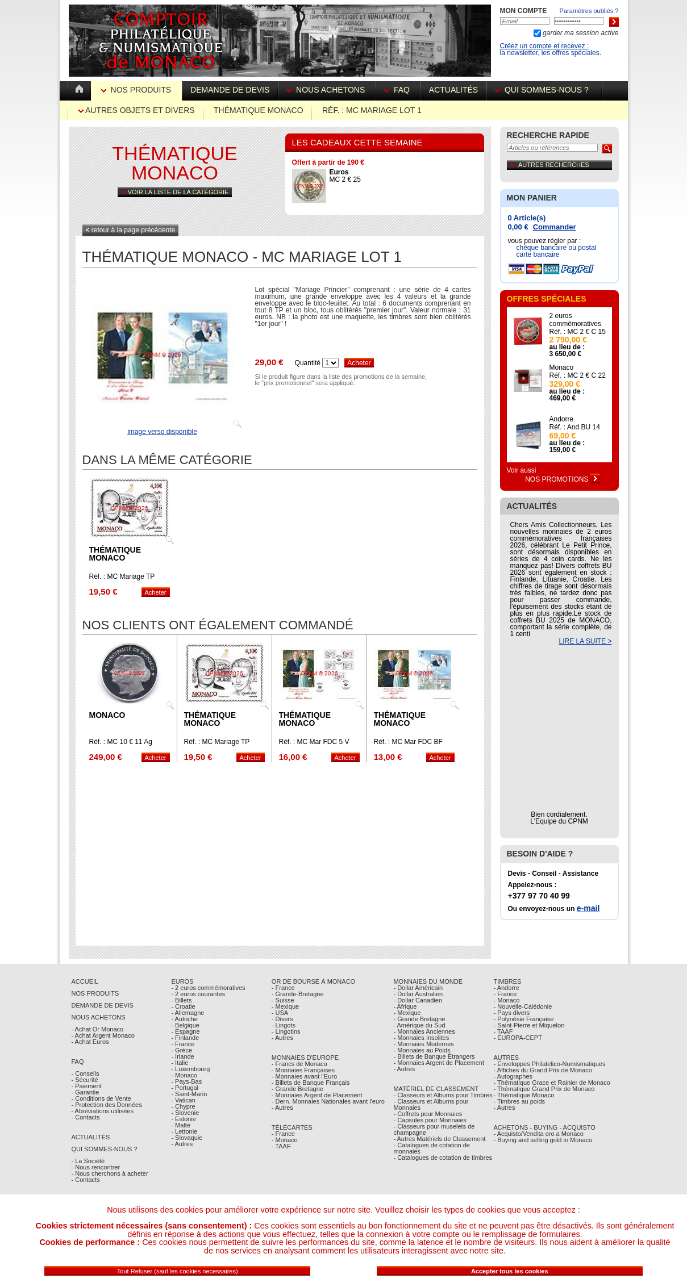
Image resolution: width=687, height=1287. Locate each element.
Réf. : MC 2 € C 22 (577, 375)
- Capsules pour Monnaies (429, 1120)
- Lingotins (286, 1031)
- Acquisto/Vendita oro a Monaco (539, 1133)
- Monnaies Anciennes (424, 1031)
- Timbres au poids (519, 1101)
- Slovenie (185, 1112)
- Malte (180, 1125)
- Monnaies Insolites (421, 1037)
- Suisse (283, 1000)
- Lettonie (184, 1131)
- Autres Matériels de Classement (439, 1138)
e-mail (588, 908)
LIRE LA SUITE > (585, 641)
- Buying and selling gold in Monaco (543, 1139)
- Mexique (285, 1006)
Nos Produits (137, 89)
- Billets (181, 1000)
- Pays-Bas (186, 1081)
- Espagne (185, 1031)
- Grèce (181, 1050)
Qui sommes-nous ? (544, 89)
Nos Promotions (562, 479)
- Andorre (506, 987)
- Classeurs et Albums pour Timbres (442, 1095)
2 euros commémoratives (575, 320)
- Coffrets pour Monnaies (427, 1113)
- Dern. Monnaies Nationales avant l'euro (328, 1101)
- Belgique (185, 1025)
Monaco (107, 715)
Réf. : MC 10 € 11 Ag (120, 742)
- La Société (88, 1161)
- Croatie (183, 1006)
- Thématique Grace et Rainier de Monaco (552, 1082)
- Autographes (513, 1076)
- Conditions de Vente (101, 1098)
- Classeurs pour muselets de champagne (433, 1129)
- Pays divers (512, 1012)
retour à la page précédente (131, 230)
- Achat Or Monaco (98, 1029)
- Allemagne (187, 1012)
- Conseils (85, 1073)
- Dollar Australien (418, 994)
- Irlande (182, 1056)
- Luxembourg (190, 1068)
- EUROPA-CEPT (518, 1037)
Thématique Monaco (258, 110)
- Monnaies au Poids (421, 1050)
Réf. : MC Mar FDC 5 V (314, 742)
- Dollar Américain (418, 987)
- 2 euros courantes (198, 994)
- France (182, 1044)
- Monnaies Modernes (423, 1044)
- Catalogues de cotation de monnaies (431, 1148)
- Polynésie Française (524, 1019)
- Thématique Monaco (524, 1095)
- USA (280, 1012)
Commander (554, 227)
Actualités (453, 89)
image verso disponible (162, 432)
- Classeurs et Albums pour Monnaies (430, 1104)
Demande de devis (229, 89)
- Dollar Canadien (417, 1000)
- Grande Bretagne (297, 1088)
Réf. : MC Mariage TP (122, 576)
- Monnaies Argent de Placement (317, 1095)
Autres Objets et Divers (136, 110)
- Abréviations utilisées (103, 1111)
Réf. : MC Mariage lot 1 (372, 110)
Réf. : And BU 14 (574, 427)
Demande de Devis (103, 1005)
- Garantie (85, 1092)
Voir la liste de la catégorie (175, 192)
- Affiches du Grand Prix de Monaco (543, 1070)
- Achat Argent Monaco (103, 1035)
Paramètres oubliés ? (589, 10)
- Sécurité (85, 1079)
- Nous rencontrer (96, 1167)
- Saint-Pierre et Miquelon (529, 1025)
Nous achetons (326, 89)
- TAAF (281, 1146)
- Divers (282, 1019)
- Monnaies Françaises (303, 1070)
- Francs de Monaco (299, 1063)
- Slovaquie (186, 1137)
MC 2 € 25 (345, 175)
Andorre (561, 419)
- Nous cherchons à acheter (110, 1173)
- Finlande (185, 1037)
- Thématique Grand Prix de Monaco (544, 1088)
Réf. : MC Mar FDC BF (408, 742)
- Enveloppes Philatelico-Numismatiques (550, 1063)
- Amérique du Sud (419, 1025)
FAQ (398, 89)
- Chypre (183, 1106)
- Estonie (183, 1118)
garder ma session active (580, 33)
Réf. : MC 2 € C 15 (577, 332)
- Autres (182, 1143)
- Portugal (184, 1087)
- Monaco (184, 1075)
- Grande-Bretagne (298, 994)
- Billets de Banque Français (311, 1082)
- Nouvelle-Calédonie (523, 1006)
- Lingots (283, 1025)
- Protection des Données (107, 1104)
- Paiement (87, 1086)
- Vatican (183, 1100)
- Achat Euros (90, 1041)
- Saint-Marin (189, 1093)
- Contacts (86, 1117)
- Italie (179, 1062)
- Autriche (184, 1019)
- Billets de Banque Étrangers (433, 1056)
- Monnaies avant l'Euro (304, 1076)
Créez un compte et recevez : (544, 46)
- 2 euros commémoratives (208, 987)
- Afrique (405, 1006)
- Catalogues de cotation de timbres (442, 1157)
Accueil (85, 981)
